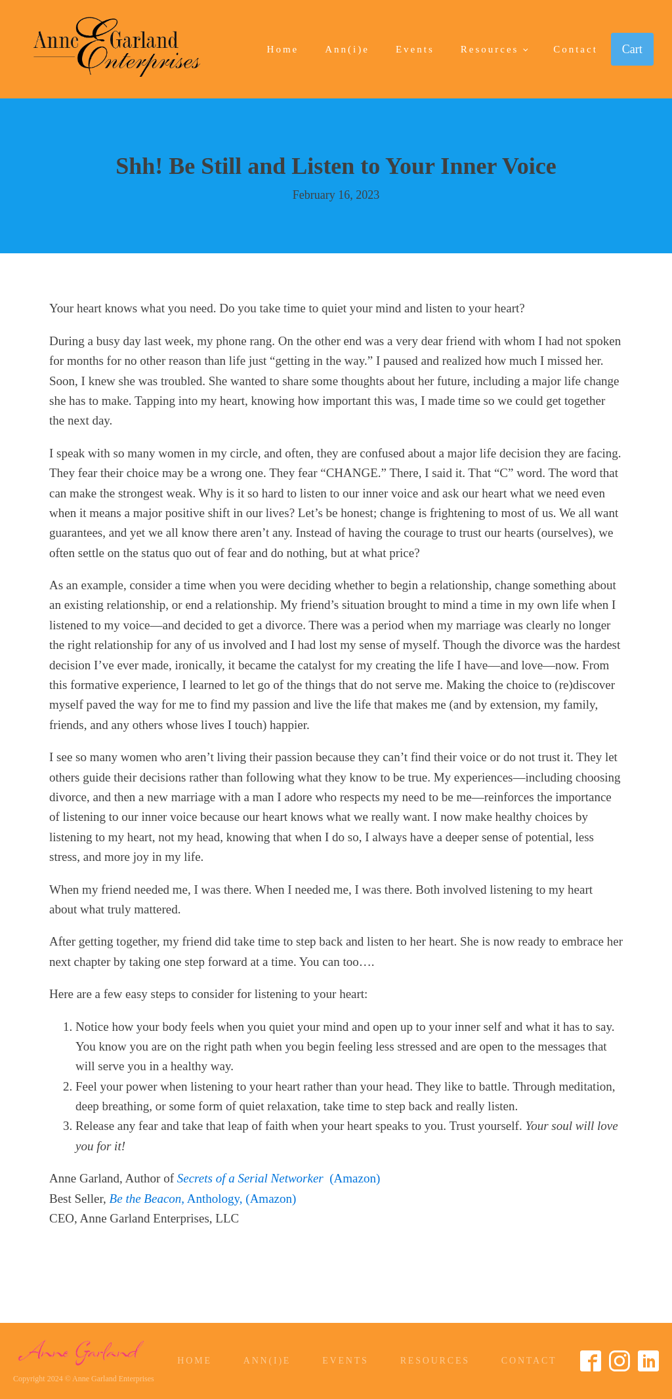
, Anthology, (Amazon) (203, 1198)
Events (415, 49)
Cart (632, 49)
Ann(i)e (347, 49)
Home (283, 49)
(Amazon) (279, 1178)
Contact (575, 49)
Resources (490, 49)
